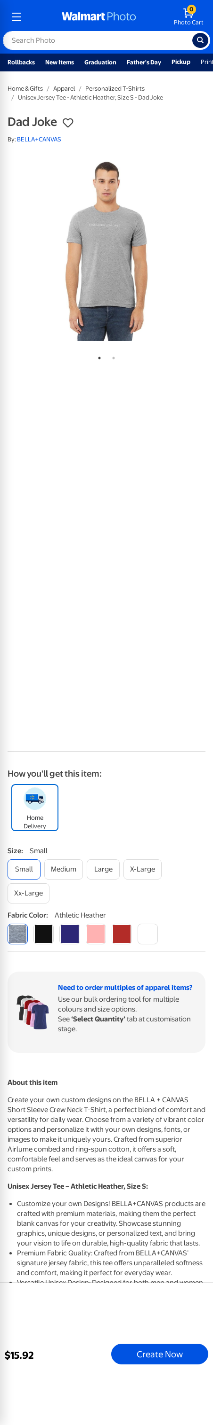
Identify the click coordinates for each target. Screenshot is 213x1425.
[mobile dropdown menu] (16, 17)
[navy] (69, 934)
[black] (43, 934)
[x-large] (142, 869)
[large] (103, 869)
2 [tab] (111, 356)
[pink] (96, 934)
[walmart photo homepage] (99, 17)
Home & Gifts (25, 88)
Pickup (181, 61)
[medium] (63, 869)
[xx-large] (28, 893)
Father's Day (144, 62)
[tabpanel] (106, 250)
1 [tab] (97, 356)
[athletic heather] (18, 934)
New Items (59, 62)
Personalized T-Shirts (115, 88)
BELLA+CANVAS (39, 139)
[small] (24, 869)
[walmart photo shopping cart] (188, 17)
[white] (148, 934)
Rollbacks (21, 62)
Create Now (160, 1354)
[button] (68, 123)
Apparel (64, 88)
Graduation (100, 62)
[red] (122, 934)
